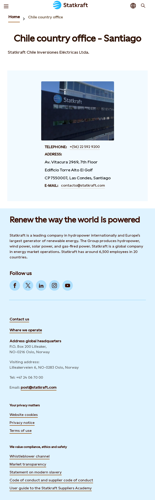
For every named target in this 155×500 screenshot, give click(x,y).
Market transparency (28, 464)
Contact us (19, 319)
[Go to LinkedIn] (41, 285)
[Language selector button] (133, 5)
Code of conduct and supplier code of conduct (51, 480)
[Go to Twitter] (28, 285)
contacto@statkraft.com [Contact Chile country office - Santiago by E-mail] (83, 185)
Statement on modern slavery (36, 472)
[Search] (143, 6)
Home (14, 16)
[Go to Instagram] (54, 285)
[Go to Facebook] (15, 285)
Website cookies (24, 414)
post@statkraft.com (38, 387)
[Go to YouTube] (67, 285)
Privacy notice (22, 422)
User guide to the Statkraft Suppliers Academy (51, 487)
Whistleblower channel (30, 456)
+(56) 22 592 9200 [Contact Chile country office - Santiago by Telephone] (85, 147)
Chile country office (45, 17)
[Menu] (6, 5)
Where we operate (26, 330)
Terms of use (21, 430)
